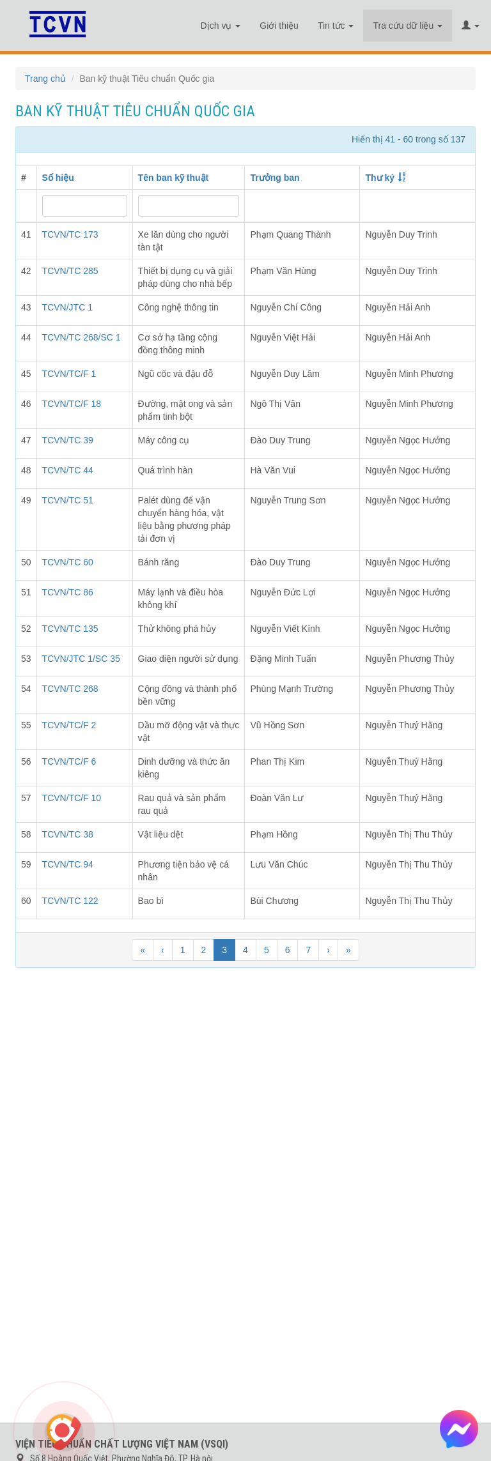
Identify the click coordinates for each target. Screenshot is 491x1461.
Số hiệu (58, 177)
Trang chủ (45, 78)
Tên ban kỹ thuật (173, 177)
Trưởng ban (274, 177)
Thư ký (379, 177)
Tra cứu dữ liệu (407, 25)
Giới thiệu (279, 25)
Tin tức (336, 25)
